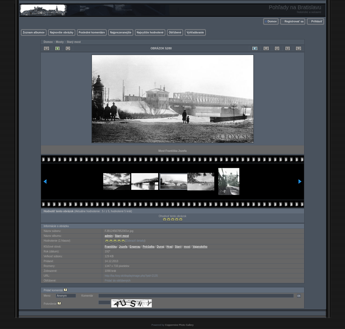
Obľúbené (175, 32)
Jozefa (123, 246)
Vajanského (199, 246)
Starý (178, 246)
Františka (111, 246)
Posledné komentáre (92, 32)
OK (299, 295)
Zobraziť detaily (135, 240)
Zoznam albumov (34, 32)
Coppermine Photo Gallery (179, 325)
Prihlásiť (316, 21)
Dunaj (160, 246)
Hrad (170, 246)
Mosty (60, 41)
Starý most (74, 41)
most (187, 246)
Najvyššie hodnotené (150, 32)
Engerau (135, 246)
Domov (272, 21)
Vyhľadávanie (195, 32)
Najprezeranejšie (121, 32)
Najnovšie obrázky (62, 32)
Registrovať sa (294, 21)
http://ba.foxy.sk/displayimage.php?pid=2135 (131, 275)
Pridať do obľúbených (118, 280)
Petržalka (148, 246)
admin (109, 235)
